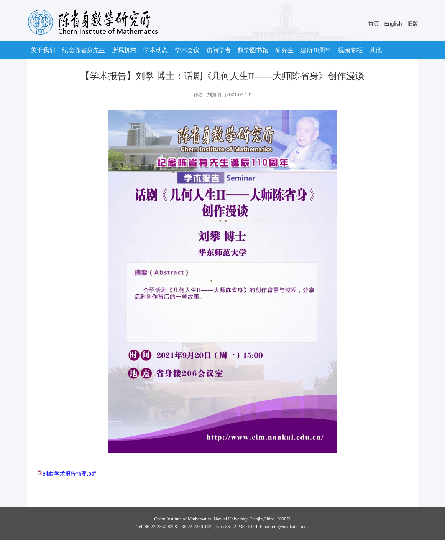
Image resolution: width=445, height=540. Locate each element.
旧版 (412, 23)
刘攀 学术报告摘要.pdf (69, 474)
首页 (373, 23)
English (393, 23)
